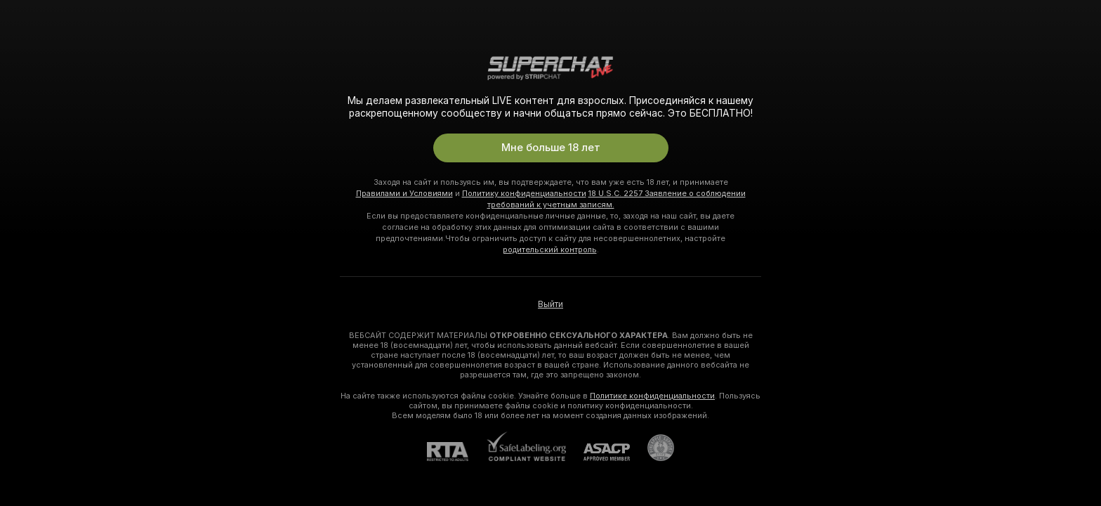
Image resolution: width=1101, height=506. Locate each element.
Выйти (550, 304)
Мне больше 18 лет (550, 147)
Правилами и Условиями (404, 193)
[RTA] (456, 451)
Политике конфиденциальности (652, 396)
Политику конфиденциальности (524, 193)
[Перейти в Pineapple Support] (652, 447)
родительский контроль (550, 249)
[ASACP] (598, 452)
